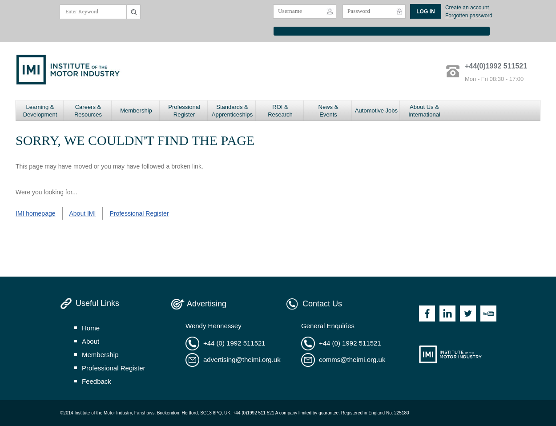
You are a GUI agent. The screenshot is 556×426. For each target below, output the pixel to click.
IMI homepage (36, 213)
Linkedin (447, 313)
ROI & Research (280, 111)
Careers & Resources (88, 111)
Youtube (488, 313)
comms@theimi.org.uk (352, 359)
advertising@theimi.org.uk (242, 359)
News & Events (328, 111)
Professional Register (184, 111)
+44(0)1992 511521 (496, 66)
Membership (136, 110)
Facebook (427, 313)
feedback (96, 381)
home (91, 328)
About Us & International (424, 111)
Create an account (467, 7)
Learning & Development (40, 111)
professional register (113, 368)
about (90, 341)
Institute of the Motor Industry (450, 354)
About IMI (82, 213)
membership (100, 354)
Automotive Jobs (376, 110)
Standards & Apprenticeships (232, 111)
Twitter (468, 313)
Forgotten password (468, 15)
